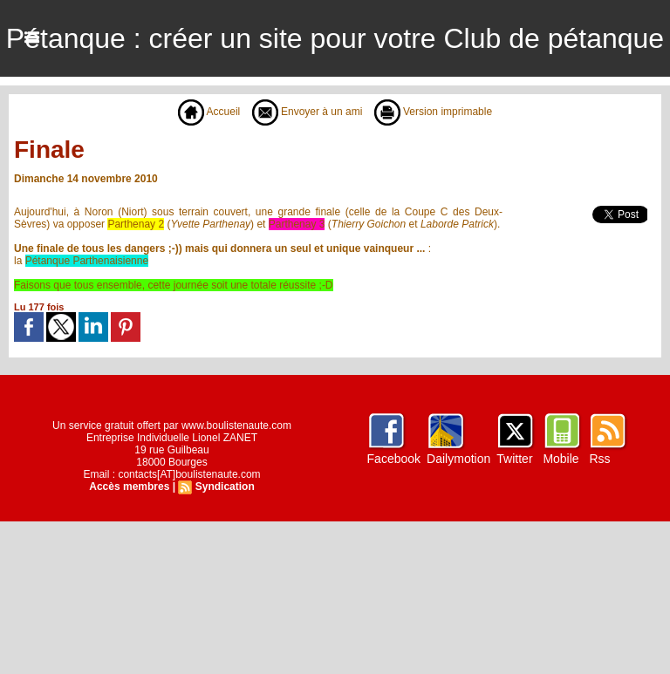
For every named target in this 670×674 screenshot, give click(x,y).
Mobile (560, 459)
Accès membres (129, 486)
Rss (599, 459)
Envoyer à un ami (307, 112)
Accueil (209, 112)
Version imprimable (433, 112)
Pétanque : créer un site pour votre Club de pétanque (335, 38)
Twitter (514, 459)
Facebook (393, 459)
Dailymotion (458, 459)
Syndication (225, 486)
